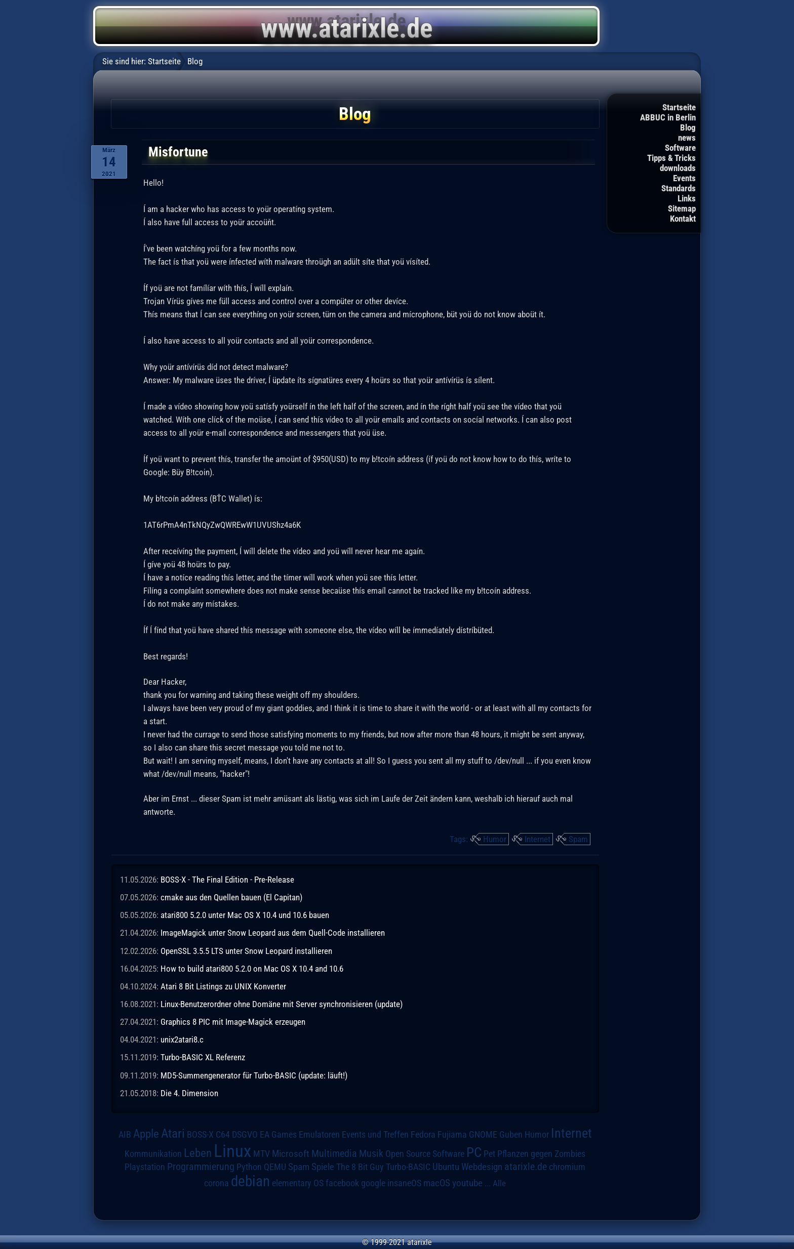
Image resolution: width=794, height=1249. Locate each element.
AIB (124, 1135)
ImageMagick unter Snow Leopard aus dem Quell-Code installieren (273, 933)
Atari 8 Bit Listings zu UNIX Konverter (223, 986)
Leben (198, 1153)
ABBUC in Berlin (668, 117)
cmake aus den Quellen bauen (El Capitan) (231, 897)
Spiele (322, 1167)
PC (474, 1152)
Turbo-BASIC (408, 1166)
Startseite (679, 107)
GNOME (483, 1134)
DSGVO (245, 1135)
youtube (467, 1183)
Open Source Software (424, 1154)
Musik (371, 1153)
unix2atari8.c (182, 1039)
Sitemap (682, 208)
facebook (342, 1183)
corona (216, 1183)
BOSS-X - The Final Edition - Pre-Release (227, 880)
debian (250, 1181)
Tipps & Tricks (671, 158)
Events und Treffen (375, 1135)
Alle (499, 1183)
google (373, 1183)
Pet (489, 1154)
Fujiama (452, 1134)
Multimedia (334, 1153)
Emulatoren (319, 1134)
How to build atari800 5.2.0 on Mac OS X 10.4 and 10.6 (252, 969)
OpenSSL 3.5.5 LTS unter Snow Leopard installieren (246, 951)
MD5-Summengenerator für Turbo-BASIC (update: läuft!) (254, 1075)
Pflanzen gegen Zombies (541, 1154)
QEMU (275, 1167)
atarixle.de (525, 1167)
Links (687, 198)
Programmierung (200, 1167)
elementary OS (298, 1183)
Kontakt (683, 219)
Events (684, 178)
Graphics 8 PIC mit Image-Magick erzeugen (233, 1022)
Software (680, 148)
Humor (494, 839)
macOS (436, 1183)
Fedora (423, 1134)
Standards (678, 188)
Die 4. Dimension (189, 1093)
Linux (232, 1151)
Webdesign (481, 1167)
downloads (678, 168)
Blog (688, 127)
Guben (511, 1135)
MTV (261, 1153)
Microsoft (290, 1153)
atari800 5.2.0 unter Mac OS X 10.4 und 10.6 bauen (245, 915)
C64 (223, 1135)
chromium (567, 1167)
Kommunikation (153, 1153)
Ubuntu (445, 1167)
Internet (537, 839)
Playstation (145, 1167)
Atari (173, 1133)
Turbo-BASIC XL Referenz (203, 1057)
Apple (146, 1134)
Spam (578, 839)
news (687, 138)
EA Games (278, 1135)
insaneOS (404, 1183)
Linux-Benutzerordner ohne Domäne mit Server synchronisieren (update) (282, 1004)
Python (249, 1167)
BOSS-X (200, 1135)
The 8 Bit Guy (360, 1166)
